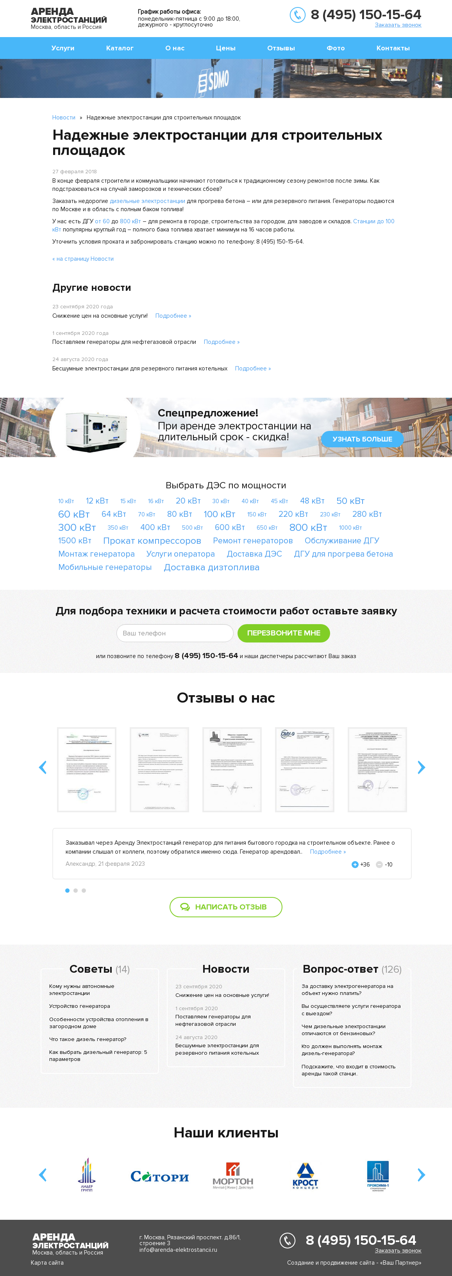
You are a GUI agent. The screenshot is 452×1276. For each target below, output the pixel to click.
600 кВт (230, 527)
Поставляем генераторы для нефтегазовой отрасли (124, 341)
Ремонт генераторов (253, 541)
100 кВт (220, 514)
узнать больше (362, 439)
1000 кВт (350, 527)
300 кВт (77, 527)
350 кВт (118, 527)
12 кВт (97, 501)
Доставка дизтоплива (212, 567)
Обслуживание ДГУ (342, 541)
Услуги (63, 48)
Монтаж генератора (96, 554)
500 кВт (192, 527)
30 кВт (221, 501)
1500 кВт (74, 541)
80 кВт (179, 514)
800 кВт (130, 221)
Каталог (120, 48)
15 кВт (128, 501)
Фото (336, 48)
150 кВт (257, 514)
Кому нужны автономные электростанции (81, 990)
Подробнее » (173, 315)
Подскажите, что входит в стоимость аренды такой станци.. (349, 1070)
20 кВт (188, 501)
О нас (174, 48)
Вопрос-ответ (341, 969)
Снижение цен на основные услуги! (100, 315)
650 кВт (267, 527)
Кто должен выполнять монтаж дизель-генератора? (342, 1050)
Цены (226, 48)
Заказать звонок (398, 25)
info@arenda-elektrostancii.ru (178, 1249)
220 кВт (293, 514)
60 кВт (74, 514)
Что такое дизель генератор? (87, 1039)
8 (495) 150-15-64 (366, 14)
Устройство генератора (79, 1006)
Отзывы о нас (226, 698)
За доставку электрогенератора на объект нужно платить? (347, 990)
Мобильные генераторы (105, 567)
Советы (91, 969)
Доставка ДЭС (254, 554)
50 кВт (350, 501)
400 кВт (155, 527)
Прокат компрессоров (152, 540)
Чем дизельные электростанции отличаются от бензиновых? (344, 1030)
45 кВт (279, 501)
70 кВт (146, 514)
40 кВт (250, 501)
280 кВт (367, 514)
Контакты (393, 48)
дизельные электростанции (147, 201)
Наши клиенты (226, 1132)
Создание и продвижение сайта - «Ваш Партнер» (354, 1262)
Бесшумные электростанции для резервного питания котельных (139, 368)
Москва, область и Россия (66, 26)
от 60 (102, 221)
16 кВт (156, 501)
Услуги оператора (180, 554)
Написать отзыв (231, 907)
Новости (63, 117)
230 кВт (330, 514)
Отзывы (281, 48)
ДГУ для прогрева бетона (343, 554)
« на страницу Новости (83, 258)
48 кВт (312, 501)
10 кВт (66, 501)
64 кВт (114, 514)
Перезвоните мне (283, 633)
